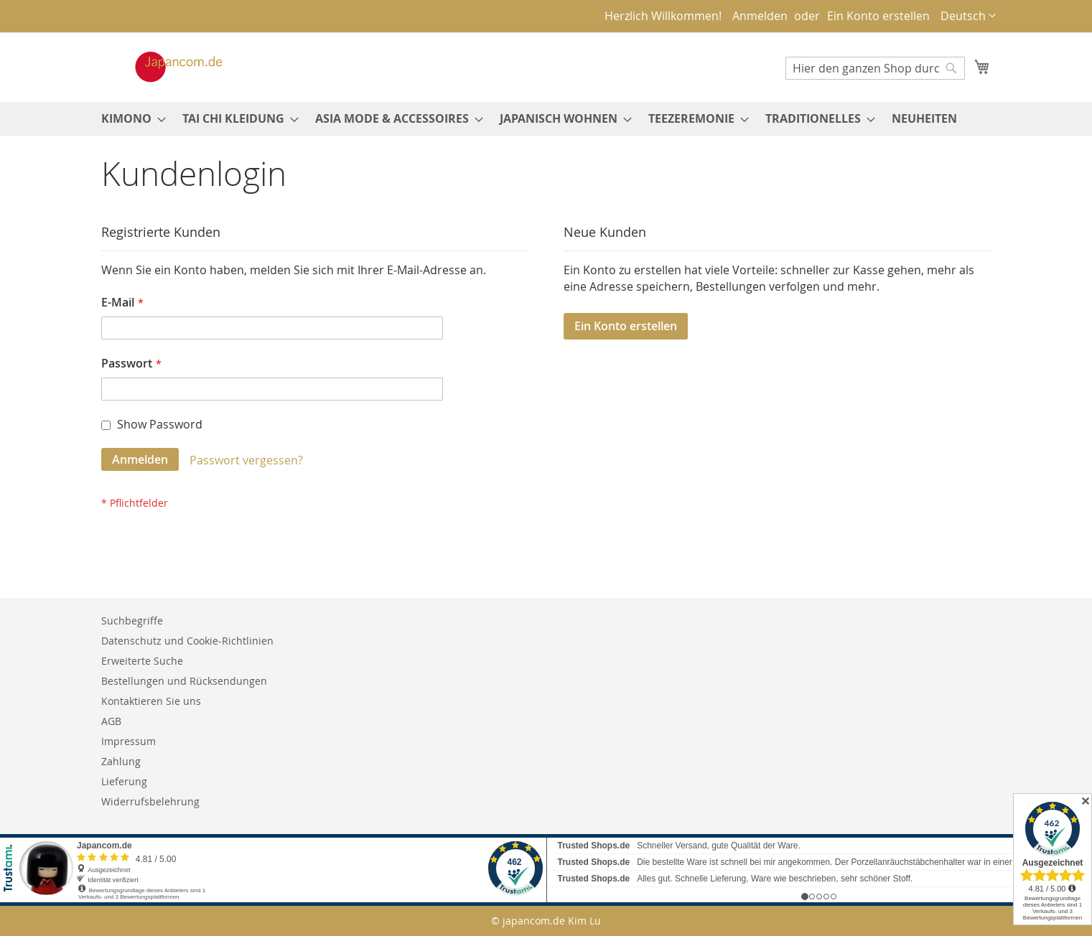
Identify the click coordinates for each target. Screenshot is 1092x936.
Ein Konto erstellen (878, 16)
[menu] (546, 119)
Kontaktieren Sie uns (151, 701)
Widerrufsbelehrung (150, 801)
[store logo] (164, 67)
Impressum (128, 741)
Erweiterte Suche (142, 661)
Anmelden (760, 16)
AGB (111, 721)
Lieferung (124, 781)
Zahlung (121, 761)
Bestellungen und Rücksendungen (184, 681)
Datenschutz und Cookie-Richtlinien (187, 640)
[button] (968, 16)
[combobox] (875, 68)
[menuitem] (129, 119)
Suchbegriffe (132, 620)
